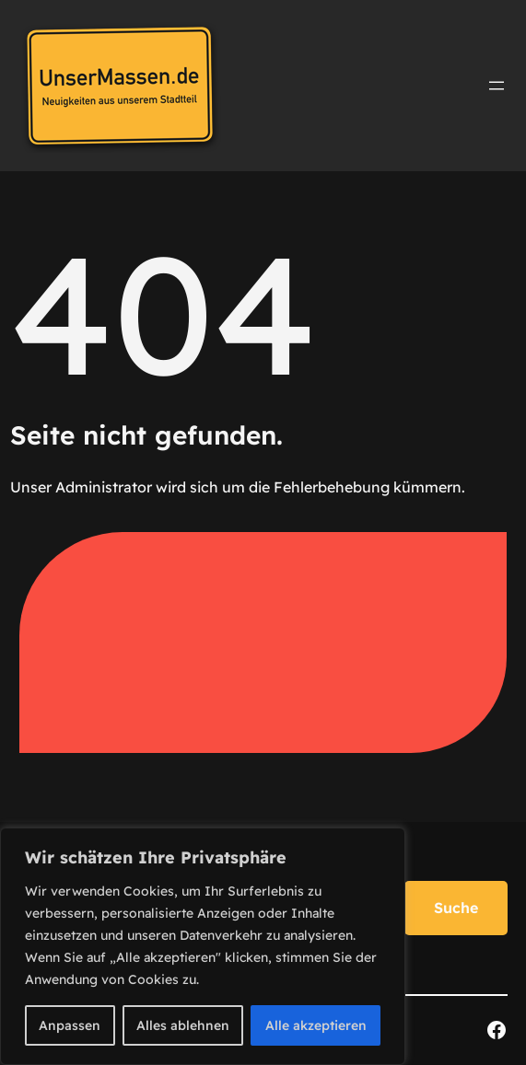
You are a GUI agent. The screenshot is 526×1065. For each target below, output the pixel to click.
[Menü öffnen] (496, 86)
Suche (456, 907)
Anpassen (69, 1025)
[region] (202, 946)
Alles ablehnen (182, 1025)
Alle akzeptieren (316, 1025)
